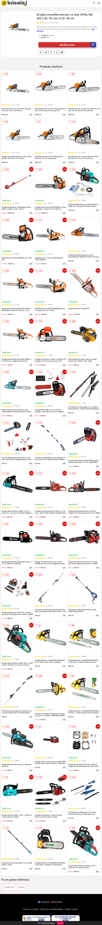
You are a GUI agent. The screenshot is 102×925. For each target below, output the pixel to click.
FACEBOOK (44, 902)
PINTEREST (57, 902)
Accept (60, 923)
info (31, 114)
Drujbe (21, 887)
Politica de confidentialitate (51, 909)
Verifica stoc (77, 44)
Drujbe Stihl (9, 887)
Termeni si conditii (31, 909)
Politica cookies (71, 909)
